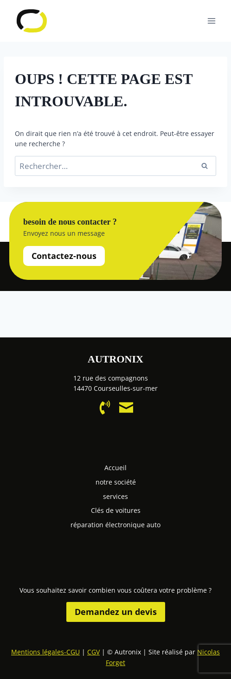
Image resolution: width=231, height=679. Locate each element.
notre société (116, 482)
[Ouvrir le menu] (211, 20)
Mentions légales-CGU (45, 651)
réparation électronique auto (115, 524)
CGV (93, 651)
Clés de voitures (116, 510)
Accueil (115, 467)
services (115, 496)
